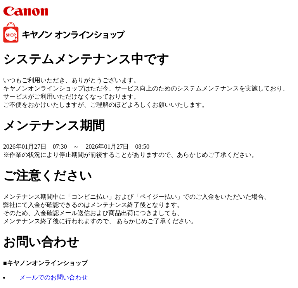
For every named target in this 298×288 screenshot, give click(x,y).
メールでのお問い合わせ (53, 277)
